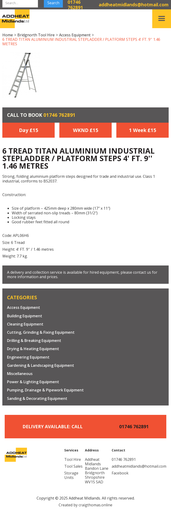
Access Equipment (75, 35)
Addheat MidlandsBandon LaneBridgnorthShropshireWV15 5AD (96, 470)
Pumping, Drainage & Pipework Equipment (45, 390)
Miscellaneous (20, 373)
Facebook (120, 473)
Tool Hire (72, 459)
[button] (161, 18)
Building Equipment (24, 316)
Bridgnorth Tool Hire (36, 35)
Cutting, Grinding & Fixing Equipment (41, 332)
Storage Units (71, 475)
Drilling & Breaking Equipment (34, 340)
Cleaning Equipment (25, 324)
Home (7, 35)
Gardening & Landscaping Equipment (40, 365)
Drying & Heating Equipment (33, 349)
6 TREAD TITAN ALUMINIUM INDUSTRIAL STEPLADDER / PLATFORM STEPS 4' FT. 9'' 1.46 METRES (81, 41)
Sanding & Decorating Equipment (37, 398)
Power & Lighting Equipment (33, 382)
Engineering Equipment (28, 357)
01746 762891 (59, 115)
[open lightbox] (21, 74)
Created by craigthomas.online (85, 505)
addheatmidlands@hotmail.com (139, 466)
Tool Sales (73, 466)
